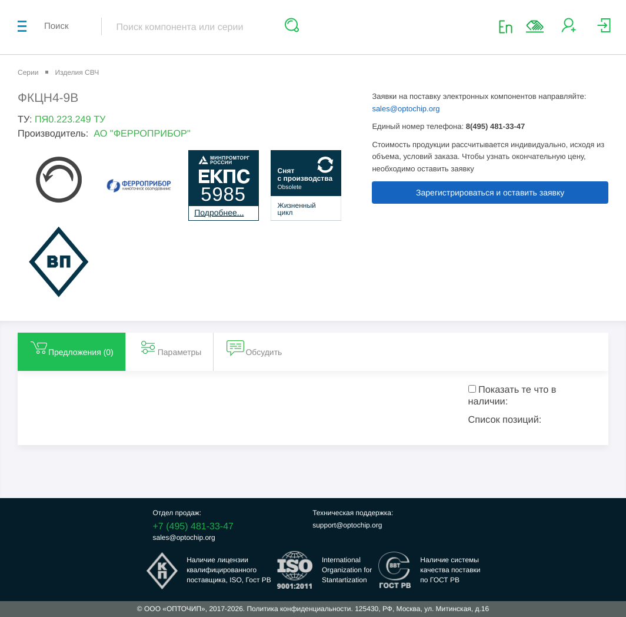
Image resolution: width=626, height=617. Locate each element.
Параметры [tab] (170, 347)
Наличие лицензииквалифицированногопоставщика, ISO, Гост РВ (229, 570)
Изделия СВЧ (77, 72)
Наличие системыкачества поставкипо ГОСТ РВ (450, 570)
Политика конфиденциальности (299, 609)
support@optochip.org (347, 525)
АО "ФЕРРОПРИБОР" (142, 133)
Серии (28, 72)
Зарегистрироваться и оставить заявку (490, 192)
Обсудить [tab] (254, 347)
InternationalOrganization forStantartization (347, 570)
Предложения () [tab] (71, 347)
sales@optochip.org (405, 108)
